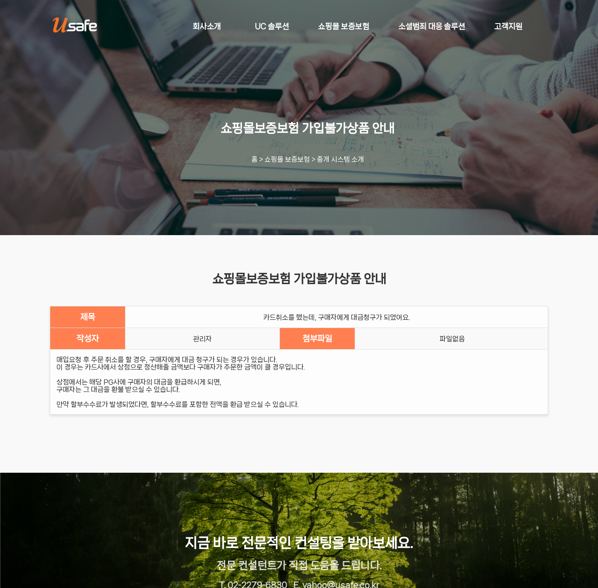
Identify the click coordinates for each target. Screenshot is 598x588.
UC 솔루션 (272, 26)
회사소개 (207, 26)
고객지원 (508, 26)
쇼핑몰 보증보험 (287, 159)
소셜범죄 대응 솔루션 (431, 26)
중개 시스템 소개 (340, 159)
